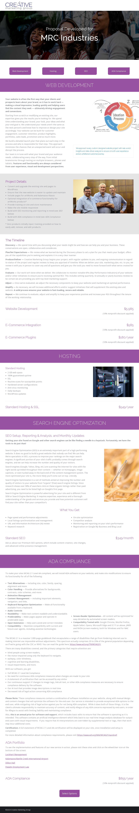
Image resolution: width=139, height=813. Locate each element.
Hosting (53, 71)
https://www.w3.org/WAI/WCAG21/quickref (97, 735)
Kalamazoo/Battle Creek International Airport (26, 758)
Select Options (69, 793)
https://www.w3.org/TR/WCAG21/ (85, 644)
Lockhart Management (16, 754)
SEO (86, 71)
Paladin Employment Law (17, 767)
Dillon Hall (10, 762)
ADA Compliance (119, 71)
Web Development (20, 71)
